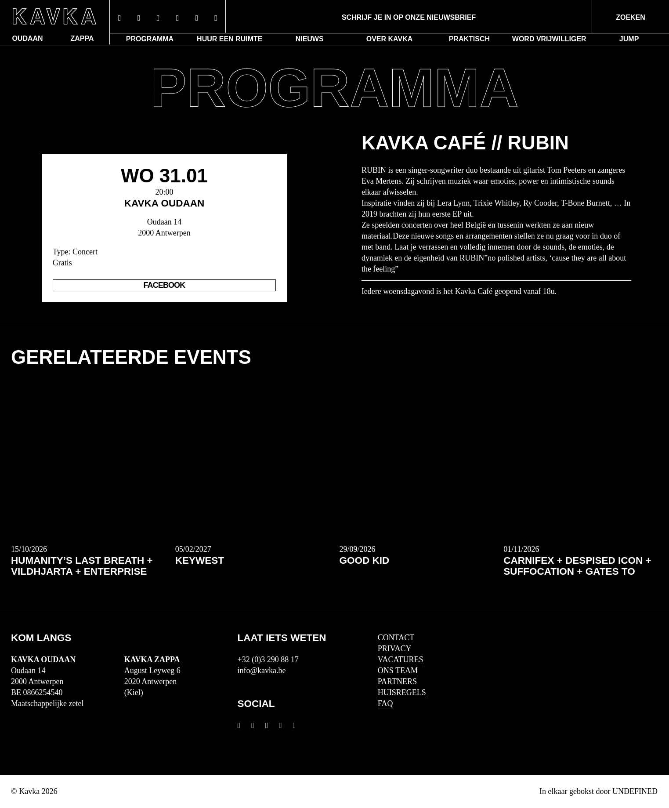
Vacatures (400, 659)
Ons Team (398, 670)
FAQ (385, 703)
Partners (397, 681)
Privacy (395, 648)
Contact (396, 637)
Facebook (164, 285)
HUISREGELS (402, 692)
